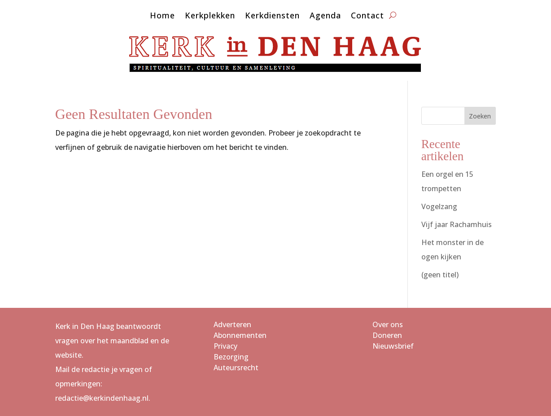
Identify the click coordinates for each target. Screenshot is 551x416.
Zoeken (480, 116)
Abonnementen (240, 335)
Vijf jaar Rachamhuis (456, 224)
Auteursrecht (236, 367)
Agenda (325, 16)
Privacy (225, 346)
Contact (367, 16)
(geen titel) (440, 275)
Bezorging (231, 357)
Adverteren (232, 324)
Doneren (387, 335)
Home (162, 16)
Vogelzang (439, 206)
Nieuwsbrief (393, 346)
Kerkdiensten (272, 16)
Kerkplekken (210, 16)
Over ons (387, 324)
